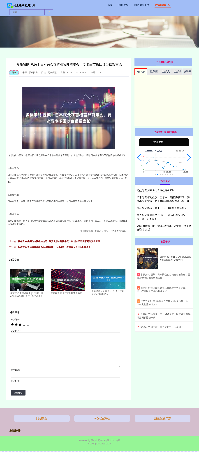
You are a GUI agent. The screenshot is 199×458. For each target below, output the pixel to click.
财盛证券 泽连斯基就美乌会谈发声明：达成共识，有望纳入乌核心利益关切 (54, 247)
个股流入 (165, 71)
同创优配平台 (141, 5)
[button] (139, 157)
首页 (110, 5)
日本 (14, 72)
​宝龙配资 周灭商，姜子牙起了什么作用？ (162, 327)
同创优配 (123, 5)
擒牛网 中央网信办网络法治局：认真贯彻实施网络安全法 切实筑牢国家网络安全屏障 (59, 241)
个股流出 (177, 71)
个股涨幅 (141, 71)
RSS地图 (104, 440)
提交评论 (18, 392)
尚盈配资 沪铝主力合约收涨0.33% (155, 190)
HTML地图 (115, 440)
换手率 (187, 71)
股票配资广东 (162, 5)
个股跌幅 (153, 71)
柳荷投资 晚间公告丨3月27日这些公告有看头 (161, 208)
